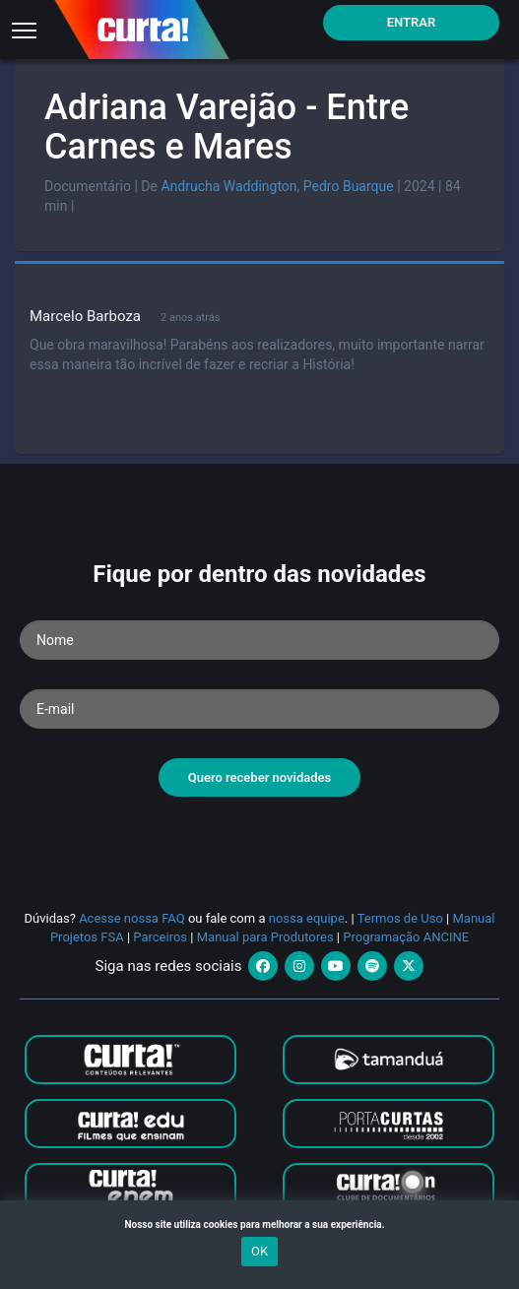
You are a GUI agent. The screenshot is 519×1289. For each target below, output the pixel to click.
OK (259, 1251)
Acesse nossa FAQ (132, 918)
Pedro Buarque (348, 186)
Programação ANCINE (406, 937)
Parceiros (160, 937)
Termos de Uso (400, 918)
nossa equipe (307, 918)
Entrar (411, 22)
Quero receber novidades (260, 777)
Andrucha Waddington (228, 186)
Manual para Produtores (265, 937)
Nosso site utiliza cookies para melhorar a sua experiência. (259, 1224)
